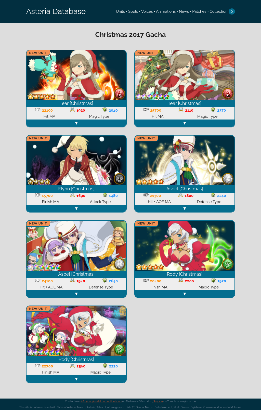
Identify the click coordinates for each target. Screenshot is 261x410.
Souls (133, 11)
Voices (147, 11)
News (184, 11)
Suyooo (158, 401)
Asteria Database (56, 11)
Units (120, 11)
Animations (166, 11)
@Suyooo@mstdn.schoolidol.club (101, 401)
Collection (219, 11)
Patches (199, 11)
